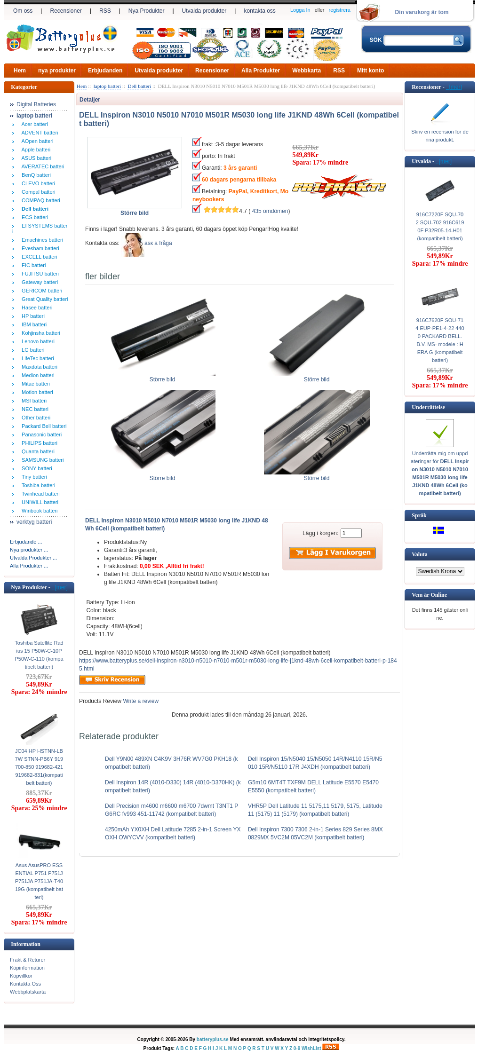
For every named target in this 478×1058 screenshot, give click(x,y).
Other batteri (34, 417)
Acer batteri (33, 124)
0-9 (297, 1048)
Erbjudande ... (26, 542)
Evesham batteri (39, 248)
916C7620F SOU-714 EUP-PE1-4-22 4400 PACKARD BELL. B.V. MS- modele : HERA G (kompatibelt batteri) (439, 340)
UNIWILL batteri (38, 502)
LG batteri (31, 350)
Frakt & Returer (27, 960)
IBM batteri (33, 324)
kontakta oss (259, 11)
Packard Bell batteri (43, 426)
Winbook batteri (38, 510)
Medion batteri (37, 375)
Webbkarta (306, 70)
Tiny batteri (33, 477)
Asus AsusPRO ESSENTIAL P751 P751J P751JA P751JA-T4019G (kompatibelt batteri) (39, 881)
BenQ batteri (35, 175)
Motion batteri (36, 392)
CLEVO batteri (37, 183)
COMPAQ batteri (39, 200)
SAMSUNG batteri (41, 460)
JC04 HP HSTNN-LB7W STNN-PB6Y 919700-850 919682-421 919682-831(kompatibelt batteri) (39, 767)
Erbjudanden (105, 70)
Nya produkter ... (29, 550)
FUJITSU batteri (39, 273)
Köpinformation (27, 968)
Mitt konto (370, 70)
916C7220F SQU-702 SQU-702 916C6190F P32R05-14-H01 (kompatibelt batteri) (440, 226)
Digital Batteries (36, 104)
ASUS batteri (35, 158)
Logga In (300, 10)
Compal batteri (37, 192)
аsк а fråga (158, 243)
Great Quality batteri (43, 299)
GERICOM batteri (40, 290)
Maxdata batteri (38, 367)
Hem (20, 70)
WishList (311, 1048)
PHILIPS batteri (38, 443)
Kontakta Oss (25, 984)
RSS (105, 11)
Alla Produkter (260, 70)
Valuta (420, 554)
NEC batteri (33, 409)
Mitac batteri (34, 384)
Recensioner (65, 11)
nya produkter (57, 70)
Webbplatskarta (28, 992)
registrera (340, 10)
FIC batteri (32, 265)
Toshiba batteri (37, 485)
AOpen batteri (36, 141)
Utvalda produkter (204, 11)
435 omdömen (270, 211)
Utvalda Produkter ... (33, 558)
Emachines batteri (41, 240)
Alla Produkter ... (29, 565)
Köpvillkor (21, 976)
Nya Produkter (146, 11)
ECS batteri (33, 217)
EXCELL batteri (38, 257)
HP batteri (32, 316)
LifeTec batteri (36, 358)
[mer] (60, 587)
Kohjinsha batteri (39, 333)
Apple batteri (34, 149)
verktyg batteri (34, 522)
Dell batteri (139, 86)
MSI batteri (33, 400)
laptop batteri (107, 86)
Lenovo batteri (37, 341)
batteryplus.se (213, 1039)
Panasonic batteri (40, 434)
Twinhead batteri (39, 494)
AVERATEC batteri (41, 166)
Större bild (162, 377)
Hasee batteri (36, 307)
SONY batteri (35, 468)
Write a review (140, 701)
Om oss (22, 11)
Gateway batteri (38, 282)
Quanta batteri (37, 451)
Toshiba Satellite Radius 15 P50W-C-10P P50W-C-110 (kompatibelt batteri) (39, 655)
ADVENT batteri (38, 132)
